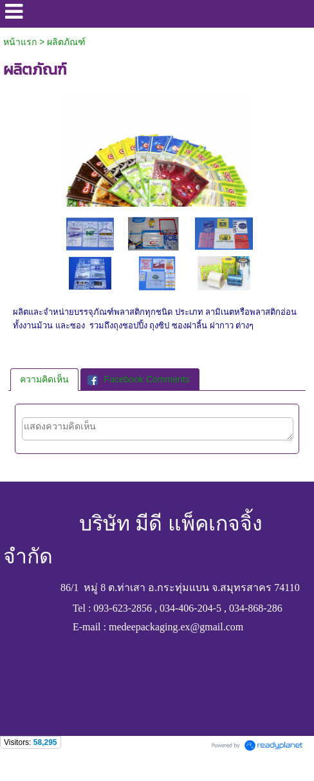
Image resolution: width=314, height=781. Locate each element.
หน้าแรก (20, 42)
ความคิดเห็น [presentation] (44, 379)
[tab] (44, 379)
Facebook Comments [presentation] (139, 379)
